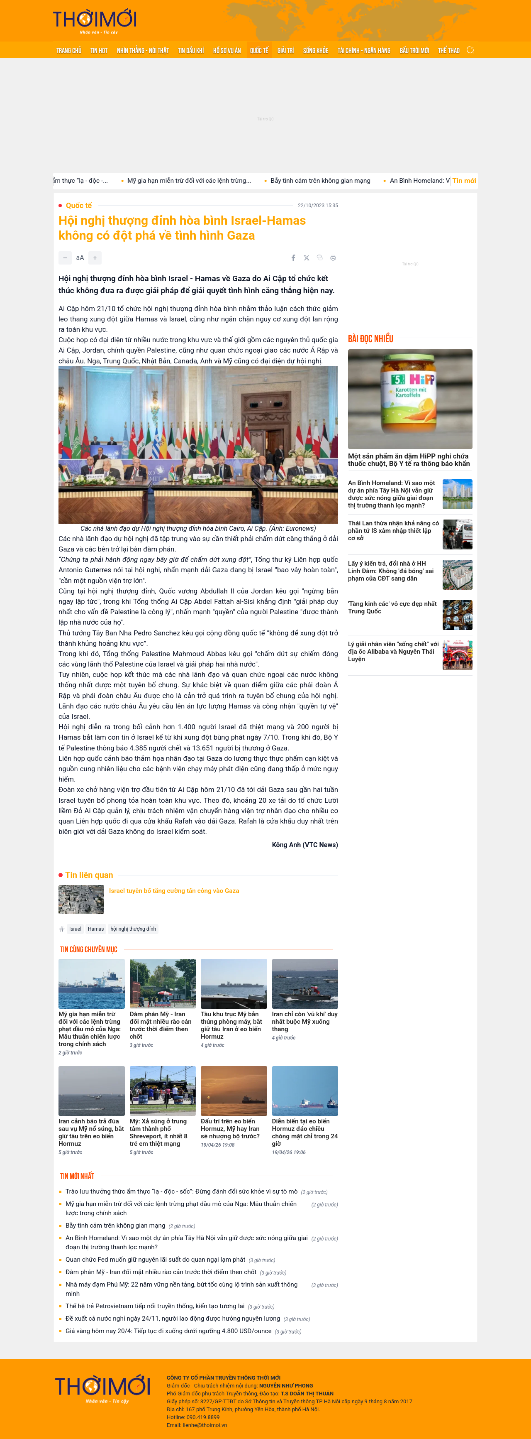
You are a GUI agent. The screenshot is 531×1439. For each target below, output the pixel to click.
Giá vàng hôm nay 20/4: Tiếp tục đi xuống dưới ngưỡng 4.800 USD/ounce (184, 1331)
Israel (75, 929)
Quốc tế (259, 49)
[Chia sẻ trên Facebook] (293, 258)
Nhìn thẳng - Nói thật (143, 49)
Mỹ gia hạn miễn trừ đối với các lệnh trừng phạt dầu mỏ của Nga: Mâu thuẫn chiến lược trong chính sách (202, 1208)
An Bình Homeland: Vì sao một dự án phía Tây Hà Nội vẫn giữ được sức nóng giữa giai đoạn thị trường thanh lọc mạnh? (202, 1242)
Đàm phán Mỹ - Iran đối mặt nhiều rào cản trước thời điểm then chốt (176, 1272)
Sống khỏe (316, 49)
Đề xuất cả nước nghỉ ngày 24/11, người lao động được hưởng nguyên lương (188, 1319)
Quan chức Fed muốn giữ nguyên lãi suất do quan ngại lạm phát (170, 1260)
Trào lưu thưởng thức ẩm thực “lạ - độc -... (74, 180)
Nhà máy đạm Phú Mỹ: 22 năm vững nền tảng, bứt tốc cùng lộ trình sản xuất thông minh (202, 1289)
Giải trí (286, 49)
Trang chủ (68, 49)
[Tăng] (95, 258)
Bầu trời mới (414, 49)
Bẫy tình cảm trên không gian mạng (346, 180)
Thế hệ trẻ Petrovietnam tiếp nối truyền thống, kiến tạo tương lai (170, 1306)
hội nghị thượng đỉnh (133, 929)
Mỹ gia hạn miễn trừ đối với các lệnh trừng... (214, 180)
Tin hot (98, 49)
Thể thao (449, 49)
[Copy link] (320, 257)
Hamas (96, 929)
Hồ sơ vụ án (227, 49)
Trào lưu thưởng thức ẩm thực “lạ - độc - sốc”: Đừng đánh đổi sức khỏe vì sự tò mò (197, 1192)
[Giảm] (65, 258)
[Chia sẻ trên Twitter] (307, 258)
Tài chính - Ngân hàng (364, 49)
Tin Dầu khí (191, 49)
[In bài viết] (333, 258)
